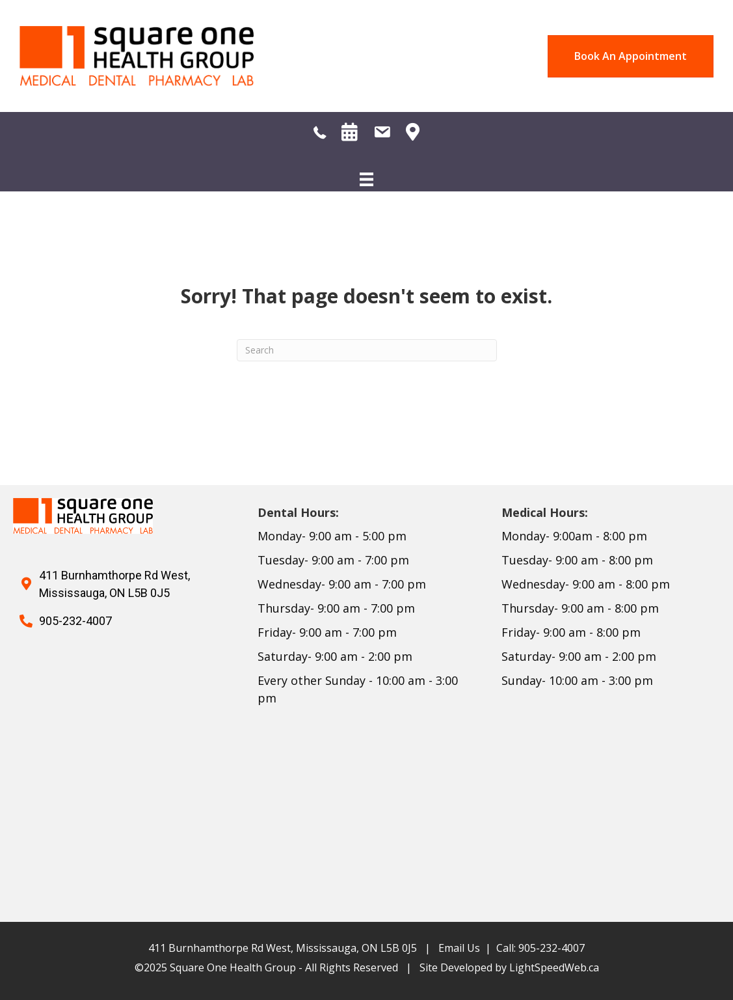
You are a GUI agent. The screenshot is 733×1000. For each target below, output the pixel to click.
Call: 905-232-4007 (540, 948)
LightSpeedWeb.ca (554, 967)
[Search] (367, 350)
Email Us (459, 948)
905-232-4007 (75, 621)
